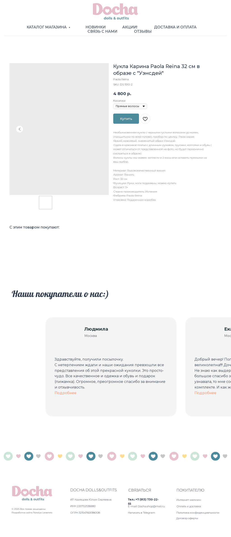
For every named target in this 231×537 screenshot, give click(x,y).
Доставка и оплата (175, 27)
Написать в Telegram (141, 512)
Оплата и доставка (188, 506)
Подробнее (65, 393)
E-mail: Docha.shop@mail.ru (146, 506)
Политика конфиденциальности (197, 512)
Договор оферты (187, 518)
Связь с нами (102, 31)
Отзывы (143, 31)
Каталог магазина (47, 27)
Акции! (129, 27)
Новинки (95, 27)
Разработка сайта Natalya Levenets (32, 512)
